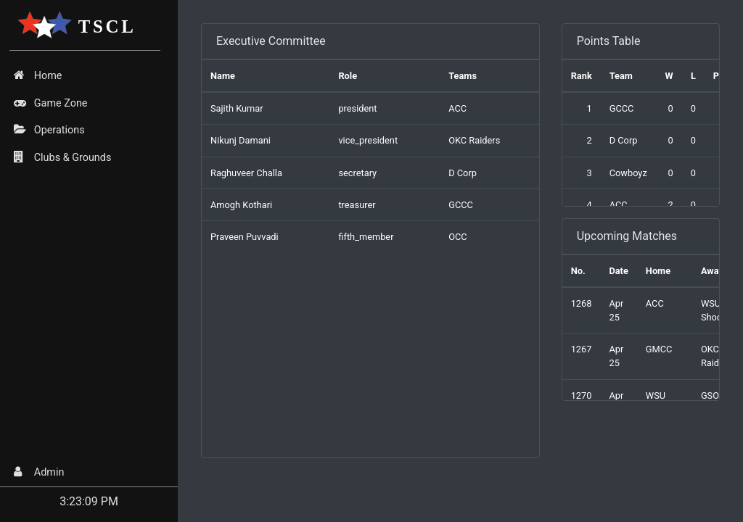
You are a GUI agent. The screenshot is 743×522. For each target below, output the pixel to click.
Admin (39, 471)
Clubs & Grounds (62, 157)
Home (38, 75)
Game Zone (50, 102)
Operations (49, 129)
